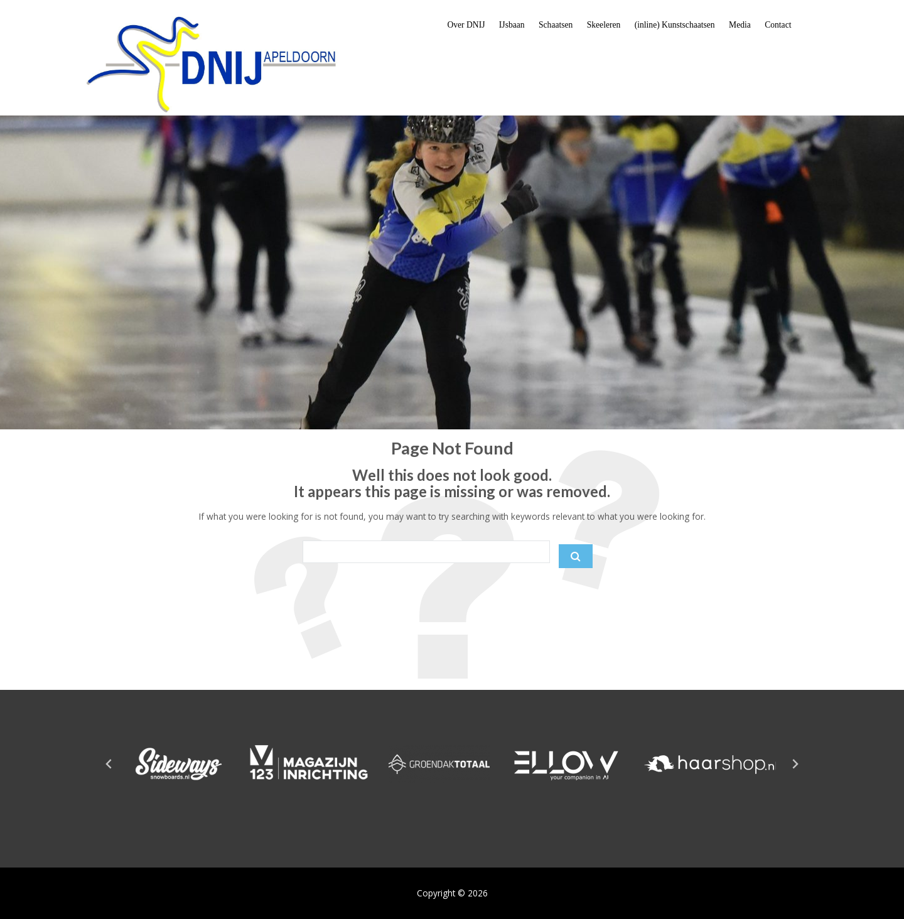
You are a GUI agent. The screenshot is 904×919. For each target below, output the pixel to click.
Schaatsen (556, 25)
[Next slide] (795, 764)
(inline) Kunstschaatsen (675, 25)
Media (740, 25)
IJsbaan (512, 25)
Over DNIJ (466, 25)
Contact (778, 25)
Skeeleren (604, 25)
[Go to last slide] (109, 764)
